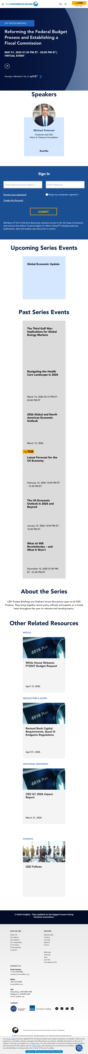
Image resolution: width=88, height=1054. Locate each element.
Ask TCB (47, 960)
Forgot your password (14, 194)
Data (45, 957)
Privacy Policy (11, 1039)
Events (46, 945)
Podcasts (47, 955)
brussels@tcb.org (16, 984)
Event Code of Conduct (49, 1030)
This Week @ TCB (50, 962)
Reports (47, 942)
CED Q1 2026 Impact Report (39, 795)
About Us (13, 935)
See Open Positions (21, 1009)
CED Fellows (34, 866)
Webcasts (47, 952)
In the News (14, 945)
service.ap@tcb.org (17, 996)
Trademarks (60, 1030)
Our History (14, 937)
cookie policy (35, 1043)
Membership (48, 935)
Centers (47, 937)
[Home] (21, 4)
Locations (13, 950)
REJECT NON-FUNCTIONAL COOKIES (49, 1052)
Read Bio (44, 151)
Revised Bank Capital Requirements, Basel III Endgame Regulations (40, 731)
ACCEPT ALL (30, 1052)
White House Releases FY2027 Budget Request (41, 664)
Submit (43, 211)
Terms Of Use (27, 1030)
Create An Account (13, 200)
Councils (47, 940)
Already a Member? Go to (23, 76)
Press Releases (15, 947)
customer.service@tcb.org (19, 974)
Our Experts (14, 940)
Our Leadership (16, 942)
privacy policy (37, 1046)
